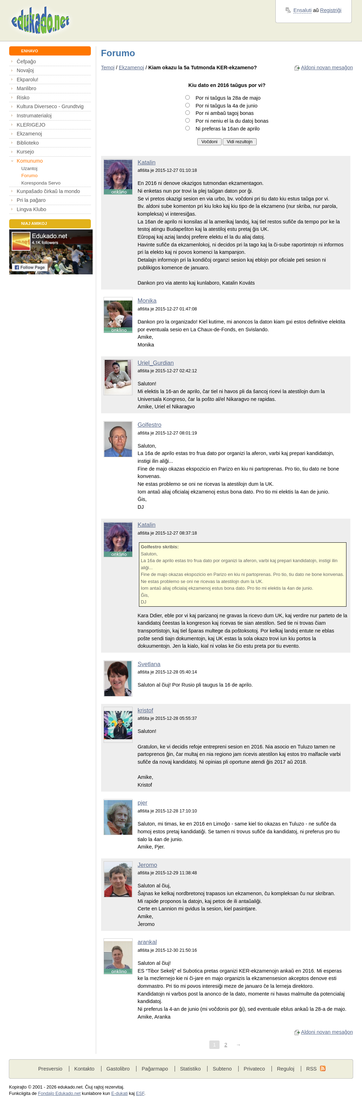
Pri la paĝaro (31, 200)
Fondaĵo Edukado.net (59, 1093)
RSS (311, 1069)
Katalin (147, 162)
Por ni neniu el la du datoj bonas (231, 121)
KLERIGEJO (31, 125)
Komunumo (30, 161)
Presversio (50, 1069)
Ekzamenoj (29, 133)
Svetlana (149, 664)
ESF (140, 1093)
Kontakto (84, 1069)
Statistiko (190, 1069)
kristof (145, 710)
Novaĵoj (25, 70)
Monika (147, 300)
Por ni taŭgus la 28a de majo (228, 98)
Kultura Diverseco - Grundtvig (50, 106)
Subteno (222, 1069)
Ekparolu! (27, 79)
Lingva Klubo (31, 209)
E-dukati (119, 1093)
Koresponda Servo (40, 183)
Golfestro (149, 424)
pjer (142, 802)
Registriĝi (330, 10)
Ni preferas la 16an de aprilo (227, 129)
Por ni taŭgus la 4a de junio (226, 106)
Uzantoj (29, 168)
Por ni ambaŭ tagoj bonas (224, 113)
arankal (147, 942)
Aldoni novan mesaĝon (327, 67)
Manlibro (26, 88)
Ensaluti (302, 10)
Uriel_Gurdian (156, 363)
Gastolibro (118, 1069)
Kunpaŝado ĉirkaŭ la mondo (48, 191)
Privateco (254, 1069)
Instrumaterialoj (34, 115)
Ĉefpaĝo (26, 61)
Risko (23, 97)
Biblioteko (28, 143)
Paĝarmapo (155, 1069)
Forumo (29, 175)
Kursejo (25, 151)
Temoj (108, 67)
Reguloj (285, 1069)
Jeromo (147, 865)
